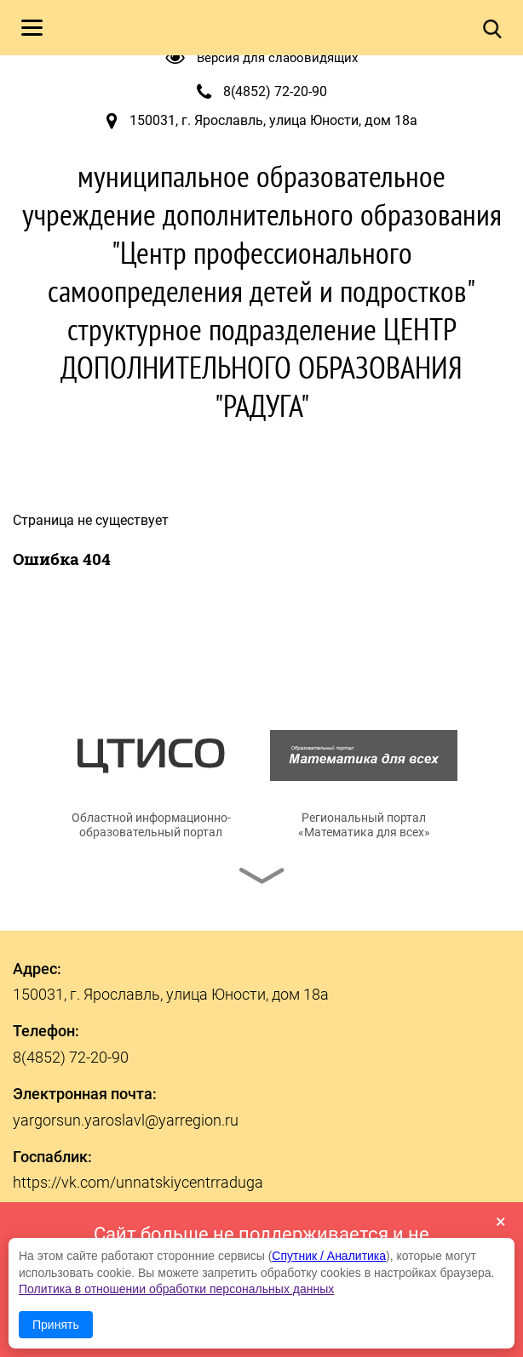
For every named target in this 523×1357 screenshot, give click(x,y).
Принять (55, 1324)
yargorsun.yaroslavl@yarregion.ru (126, 1120)
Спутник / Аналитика (329, 1256)
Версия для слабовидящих (277, 58)
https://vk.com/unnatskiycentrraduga (138, 1182)
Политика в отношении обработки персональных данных (176, 1289)
